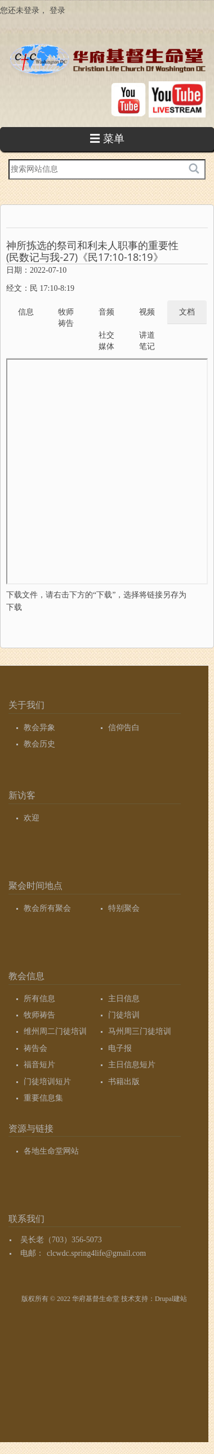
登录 (57, 10)
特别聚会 (124, 908)
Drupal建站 (171, 1299)
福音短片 (39, 1064)
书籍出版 (124, 1081)
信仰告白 (124, 727)
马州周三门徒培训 (139, 1031)
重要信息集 (43, 1098)
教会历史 (39, 744)
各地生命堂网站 (51, 1151)
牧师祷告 (66, 318)
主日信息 (124, 998)
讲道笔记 (147, 341)
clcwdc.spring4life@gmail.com (96, 1253)
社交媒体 (106, 341)
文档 (187, 312)
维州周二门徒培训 (55, 1031)
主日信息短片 (131, 1064)
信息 (26, 312)
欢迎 (31, 818)
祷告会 (35, 1048)
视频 (147, 312)
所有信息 (39, 998)
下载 (14, 607)
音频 (106, 312)
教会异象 (39, 727)
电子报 (120, 1048)
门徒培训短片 (47, 1081)
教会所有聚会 (47, 908)
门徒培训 (124, 1015)
